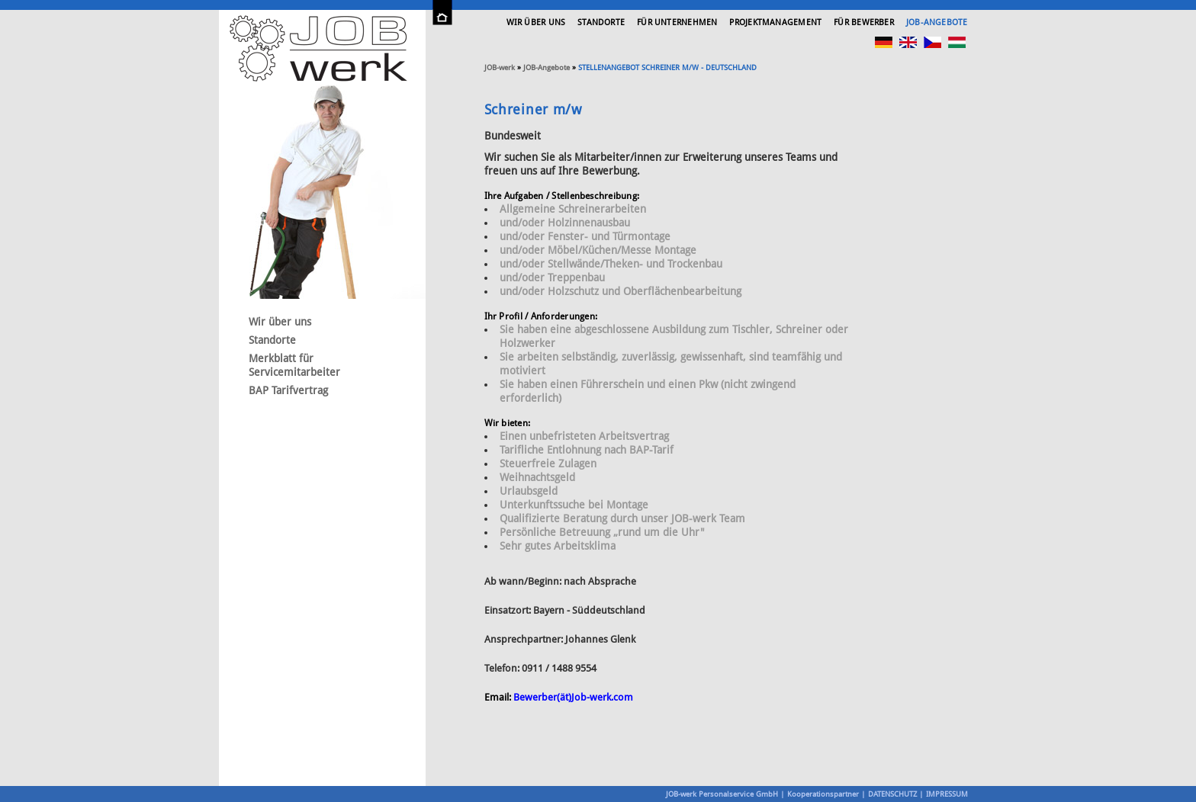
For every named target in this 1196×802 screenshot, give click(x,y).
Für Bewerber (864, 22)
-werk (499, 67)
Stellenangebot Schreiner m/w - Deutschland (667, 67)
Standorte (601, 22)
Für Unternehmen (677, 22)
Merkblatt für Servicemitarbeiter (294, 365)
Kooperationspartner (823, 794)
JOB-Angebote (937, 22)
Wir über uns (536, 22)
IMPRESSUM (947, 794)
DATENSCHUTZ (892, 794)
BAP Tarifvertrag (288, 390)
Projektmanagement (775, 22)
